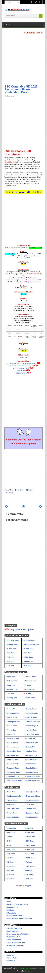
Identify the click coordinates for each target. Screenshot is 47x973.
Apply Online (21, 371)
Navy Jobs (11, 879)
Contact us (11, 961)
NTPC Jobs (11, 849)
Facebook (19, 490)
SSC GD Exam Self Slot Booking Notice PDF (21, 363)
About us (10, 955)
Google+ (10, 493)
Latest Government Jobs (16, 942)
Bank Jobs (11, 832)
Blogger (28, 886)
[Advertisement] (23, 58)
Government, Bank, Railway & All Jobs (29, 968)
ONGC (9, 841)
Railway (29, 862)
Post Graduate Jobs (14, 916)
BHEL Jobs (30, 845)
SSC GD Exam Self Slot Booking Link (21, 366)
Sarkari (9, 837)
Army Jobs (30, 858)
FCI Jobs (10, 858)
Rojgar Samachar (13, 937)
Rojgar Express (12, 931)
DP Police (30, 875)
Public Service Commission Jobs (19, 918)
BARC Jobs (30, 866)
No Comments (9, 96)
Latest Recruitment (14, 940)
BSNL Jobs (11, 866)
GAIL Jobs (30, 854)
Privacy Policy (12, 958)
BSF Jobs (10, 870)
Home (9, 902)
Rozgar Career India (14, 928)
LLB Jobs (10, 910)
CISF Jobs (30, 849)
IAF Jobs (10, 862)
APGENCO (30, 870)
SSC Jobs (30, 841)
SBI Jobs (29, 828)
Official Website (21, 373)
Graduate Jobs (12, 907)
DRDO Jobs (30, 837)
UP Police (10, 875)
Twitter (29, 490)
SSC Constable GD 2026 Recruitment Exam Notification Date (21, 89)
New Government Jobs (15, 945)
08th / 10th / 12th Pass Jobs (17, 904)
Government (11, 828)
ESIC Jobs (11, 854)
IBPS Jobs (30, 832)
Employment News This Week (18, 934)
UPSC (9, 845)
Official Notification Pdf (21, 368)
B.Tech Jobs (11, 913)
